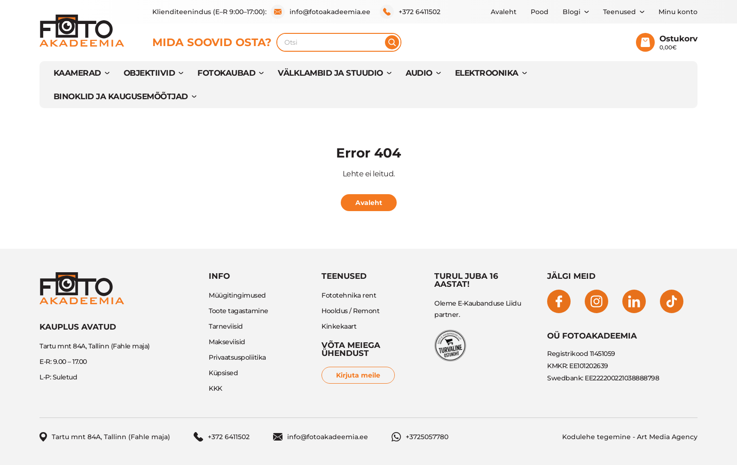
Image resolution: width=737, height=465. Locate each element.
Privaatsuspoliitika (237, 357)
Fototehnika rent (348, 295)
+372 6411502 (410, 12)
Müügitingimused (237, 295)
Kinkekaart (338, 326)
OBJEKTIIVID (149, 73)
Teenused (619, 12)
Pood (540, 12)
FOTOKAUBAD (226, 73)
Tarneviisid (226, 326)
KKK (215, 388)
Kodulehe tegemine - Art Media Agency (630, 437)
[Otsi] (392, 42)
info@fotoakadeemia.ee (320, 12)
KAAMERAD (77, 73)
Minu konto (678, 12)
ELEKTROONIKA (486, 73)
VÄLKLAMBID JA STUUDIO (330, 73)
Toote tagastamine (238, 311)
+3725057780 (420, 436)
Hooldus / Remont (350, 311)
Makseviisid (227, 342)
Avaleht (504, 12)
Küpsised (223, 373)
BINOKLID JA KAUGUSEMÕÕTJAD (121, 96)
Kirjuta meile (358, 375)
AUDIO (419, 73)
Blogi (571, 12)
